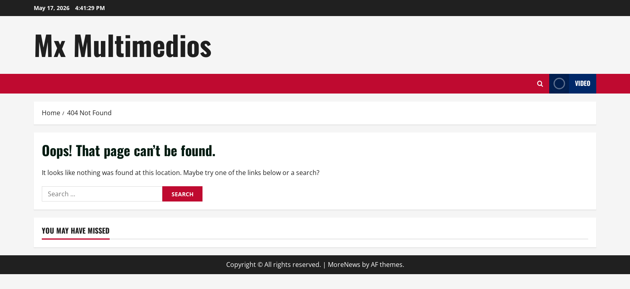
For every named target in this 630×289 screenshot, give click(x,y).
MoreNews (344, 264)
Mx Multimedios (122, 44)
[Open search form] (540, 84)
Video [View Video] (569, 84)
